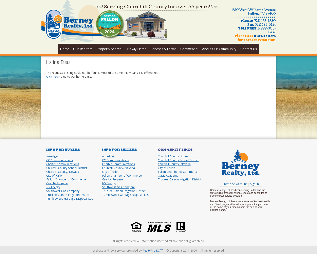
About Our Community (219, 49)
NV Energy (53, 187)
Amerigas (52, 156)
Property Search (110, 49)
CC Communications (59, 160)
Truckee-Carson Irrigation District (68, 195)
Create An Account (234, 184)
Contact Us (248, 49)
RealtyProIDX (153, 250)
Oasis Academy (168, 175)
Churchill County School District (66, 168)
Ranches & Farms (163, 49)
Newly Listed (136, 49)
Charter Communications (62, 164)
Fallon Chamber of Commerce (66, 179)
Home (64, 49)
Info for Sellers (119, 149)
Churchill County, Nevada (62, 172)
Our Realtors (83, 49)
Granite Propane (57, 183)
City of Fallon (54, 175)
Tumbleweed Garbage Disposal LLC (69, 198)
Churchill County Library (173, 156)
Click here (52, 76)
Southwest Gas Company (62, 191)
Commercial (189, 49)
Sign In (254, 184)
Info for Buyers (63, 149)
